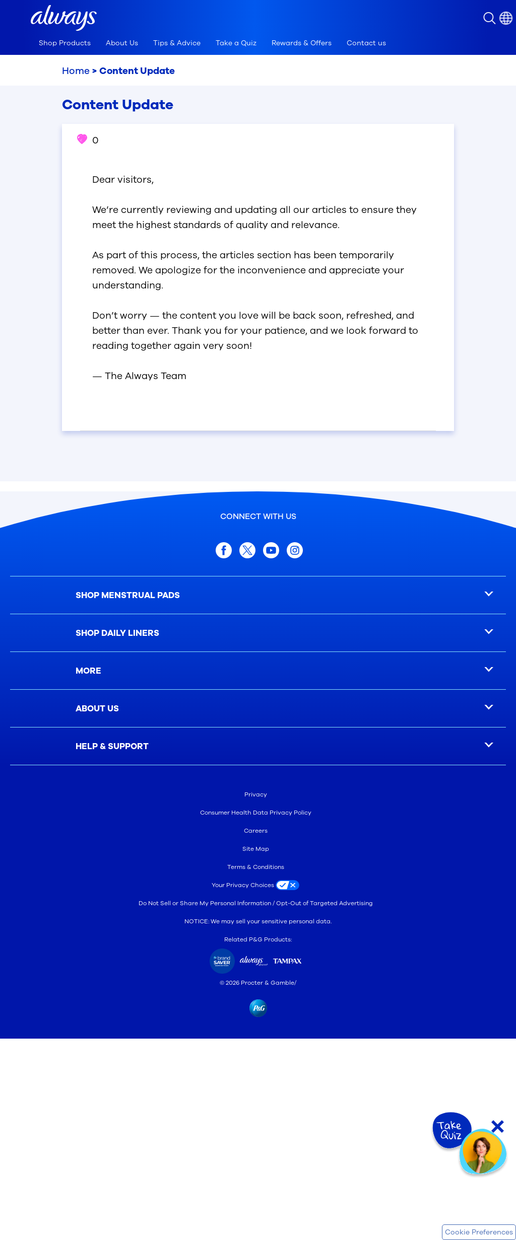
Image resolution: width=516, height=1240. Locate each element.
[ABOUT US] (258, 708)
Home (76, 71)
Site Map (255, 849)
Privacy (255, 794)
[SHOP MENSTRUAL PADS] (258, 595)
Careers (256, 831)
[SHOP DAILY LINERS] (258, 633)
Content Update (137, 71)
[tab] (64, 43)
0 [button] (88, 140)
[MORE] (258, 671)
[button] (64, 18)
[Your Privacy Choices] (258, 885)
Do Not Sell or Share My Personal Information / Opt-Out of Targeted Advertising (256, 903)
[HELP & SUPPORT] (258, 746)
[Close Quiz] (497, 1126)
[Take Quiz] (451, 1131)
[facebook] (224, 550)
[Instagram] (295, 550)
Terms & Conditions (255, 867)
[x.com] (247, 550)
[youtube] (271, 550)
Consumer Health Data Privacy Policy (255, 813)
